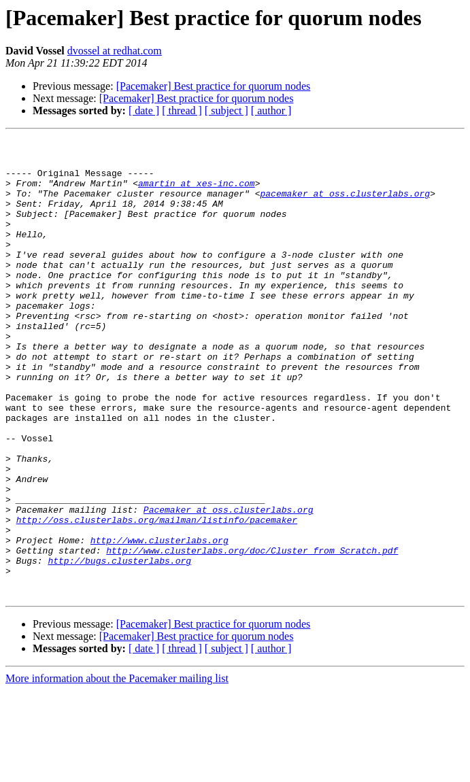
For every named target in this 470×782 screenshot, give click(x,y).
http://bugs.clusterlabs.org (119, 646)
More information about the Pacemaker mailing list (117, 770)
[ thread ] (182, 110)
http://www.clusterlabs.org (159, 621)
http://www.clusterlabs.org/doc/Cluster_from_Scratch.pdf (252, 634)
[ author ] (271, 110)
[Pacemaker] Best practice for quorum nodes (213, 86)
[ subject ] (226, 110)
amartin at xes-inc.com (196, 193)
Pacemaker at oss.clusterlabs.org (229, 585)
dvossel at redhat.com (114, 50)
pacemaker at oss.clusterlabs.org (345, 205)
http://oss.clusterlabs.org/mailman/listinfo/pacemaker (156, 597)
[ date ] (144, 110)
